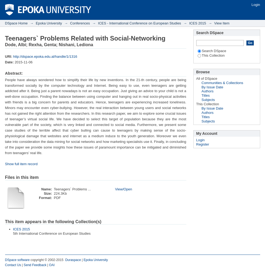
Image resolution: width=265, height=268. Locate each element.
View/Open (123, 189)
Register (202, 144)
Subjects (208, 100)
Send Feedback (35, 265)
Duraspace (73, 260)
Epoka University (49, 23)
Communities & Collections (222, 83)
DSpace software (17, 260)
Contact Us (13, 265)
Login (256, 5)
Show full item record (21, 164)
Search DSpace (212, 51)
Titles (206, 95)
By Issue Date (212, 87)
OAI (52, 265)
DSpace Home (16, 23)
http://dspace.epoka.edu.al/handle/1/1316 (45, 57)
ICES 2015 (197, 23)
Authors (208, 91)
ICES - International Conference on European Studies (139, 23)
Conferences (80, 23)
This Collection (211, 55)
